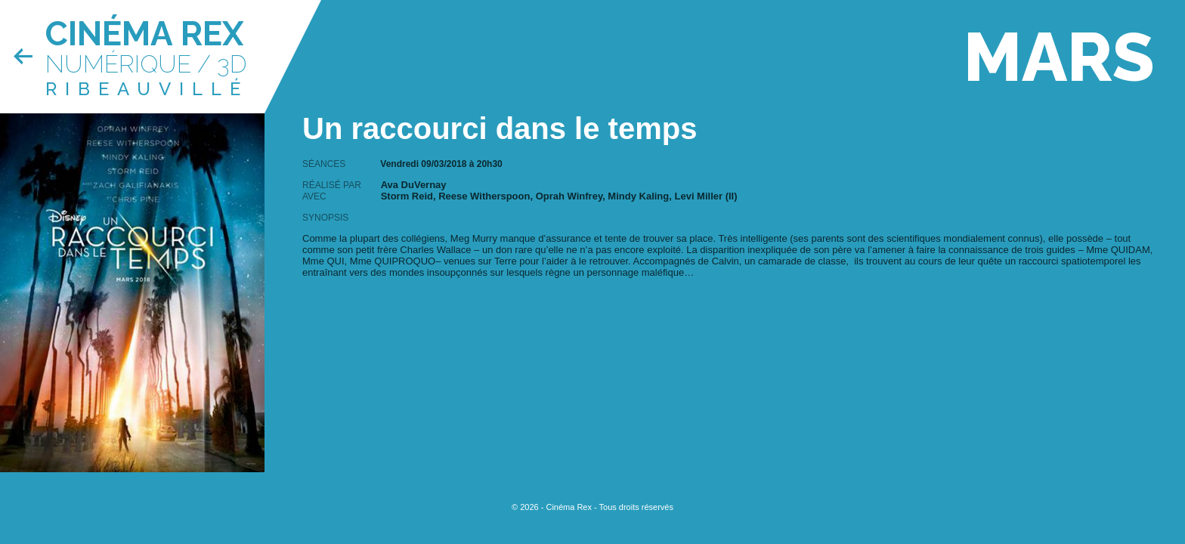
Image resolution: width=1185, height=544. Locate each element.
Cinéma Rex (144, 33)
